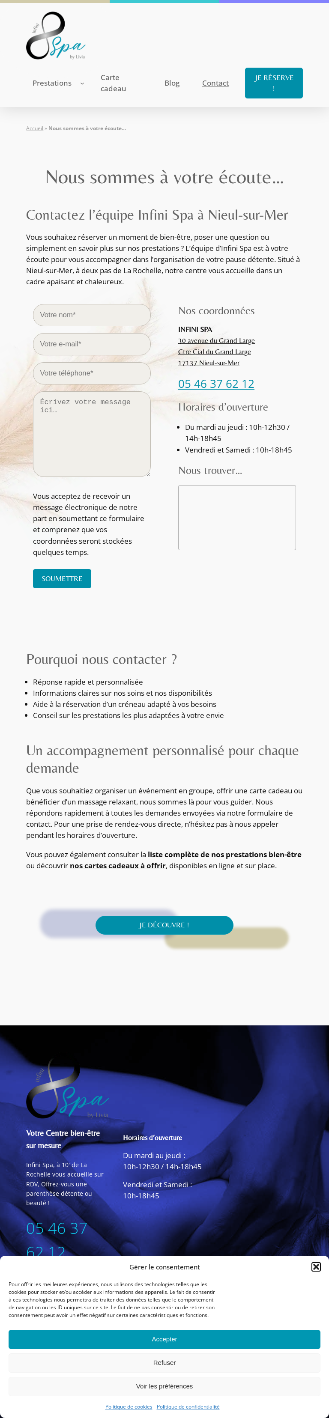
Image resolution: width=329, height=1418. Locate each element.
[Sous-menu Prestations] (82, 83)
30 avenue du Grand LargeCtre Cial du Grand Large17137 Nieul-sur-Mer (216, 351)
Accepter (164, 1339)
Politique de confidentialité (188, 1406)
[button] (316, 1267)
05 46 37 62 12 (216, 383)
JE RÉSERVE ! (274, 82)
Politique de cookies (129, 1406)
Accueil (34, 128)
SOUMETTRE (62, 578)
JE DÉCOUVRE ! (164, 922)
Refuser (164, 1362)
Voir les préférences (164, 1386)
